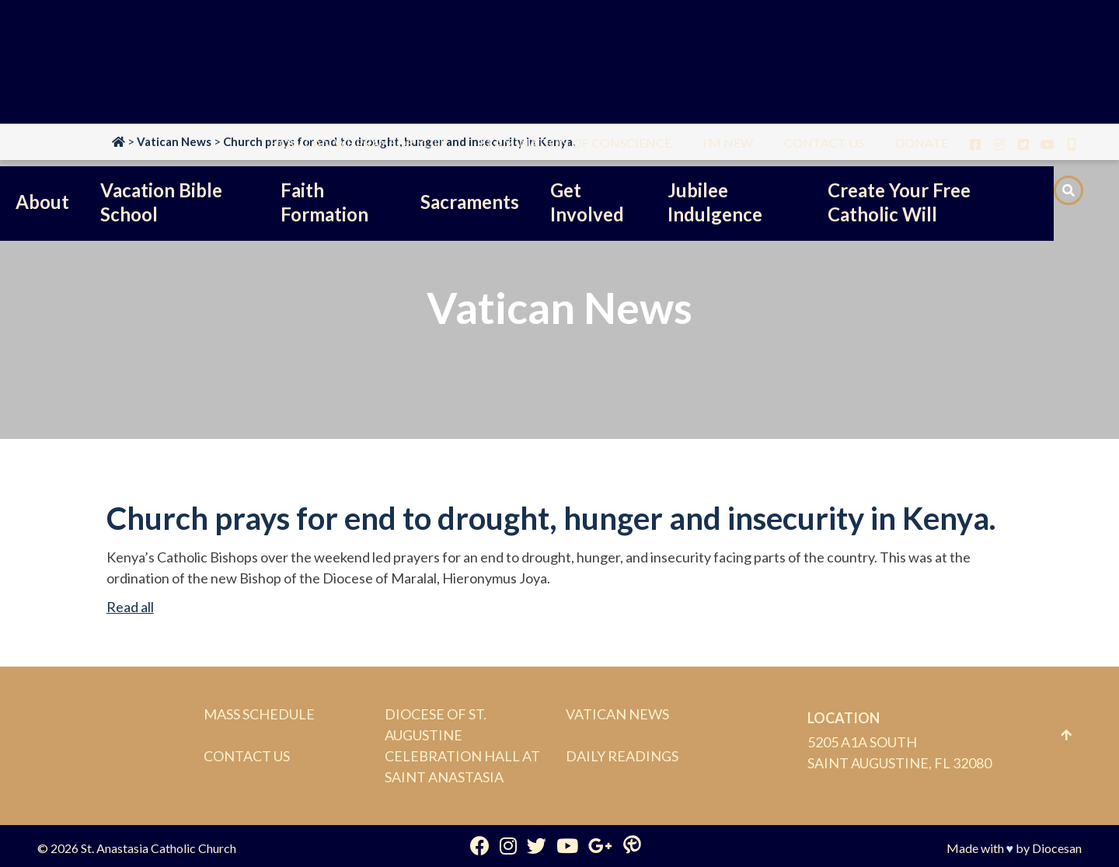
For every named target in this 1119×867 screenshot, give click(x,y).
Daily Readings (622, 755)
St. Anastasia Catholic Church (158, 848)
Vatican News (617, 713)
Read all (130, 606)
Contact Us (247, 755)
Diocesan (1057, 848)
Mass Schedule (259, 713)
